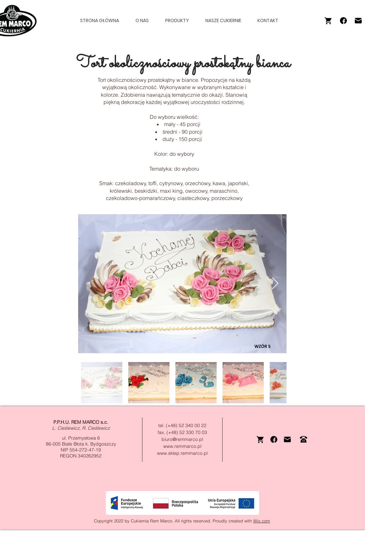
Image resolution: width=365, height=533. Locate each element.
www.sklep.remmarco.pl (182, 453)
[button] (180, 20)
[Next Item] (275, 283)
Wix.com (261, 520)
